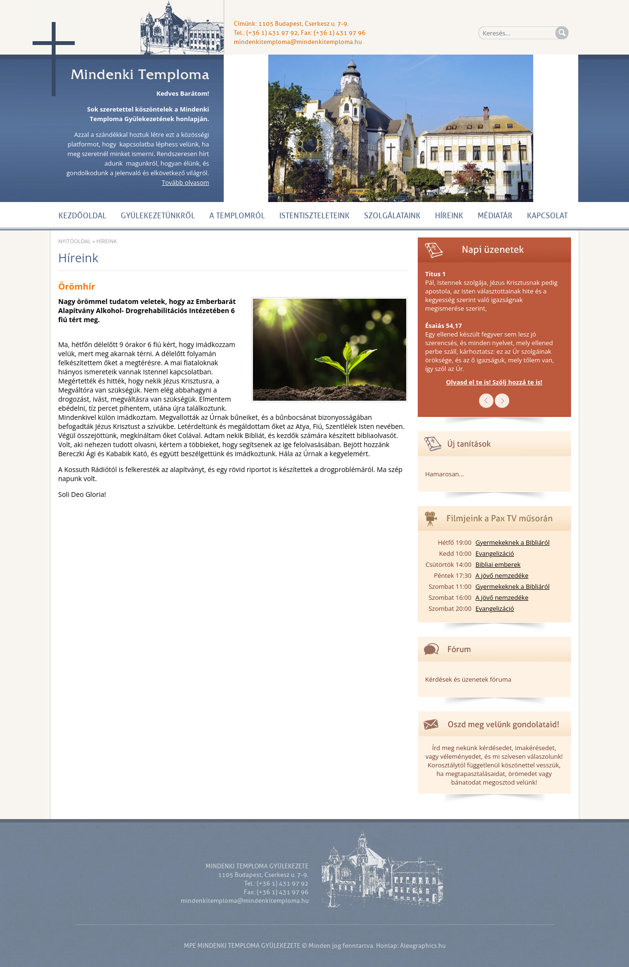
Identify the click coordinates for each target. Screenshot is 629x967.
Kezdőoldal (82, 216)
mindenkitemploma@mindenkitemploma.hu (298, 42)
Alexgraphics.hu (423, 946)
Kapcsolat (547, 216)
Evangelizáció (495, 553)
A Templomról (237, 216)
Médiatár (495, 216)
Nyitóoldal (74, 241)
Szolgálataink (392, 216)
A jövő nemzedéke (502, 575)
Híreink (449, 216)
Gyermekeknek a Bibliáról (513, 542)
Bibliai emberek (498, 564)
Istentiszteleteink (314, 216)
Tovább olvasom (185, 182)
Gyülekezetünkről (158, 216)
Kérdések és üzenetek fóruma (468, 679)
